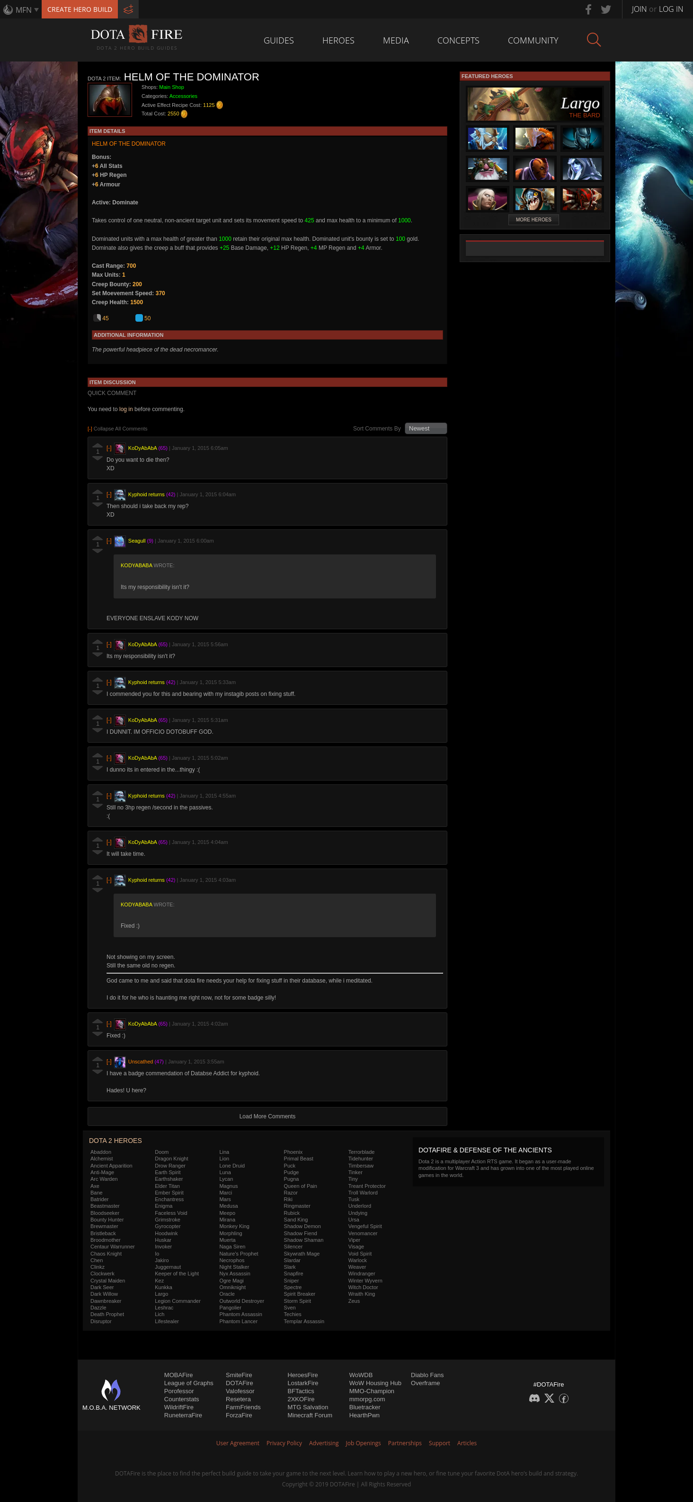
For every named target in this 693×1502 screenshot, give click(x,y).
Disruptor (101, 1321)
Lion (224, 1158)
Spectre (293, 1287)
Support (439, 1443)
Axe (94, 1186)
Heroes (338, 40)
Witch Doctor (363, 1287)
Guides (279, 40)
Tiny (353, 1179)
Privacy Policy (284, 1443)
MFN (24, 10)
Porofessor (179, 1391)
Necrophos (231, 1260)
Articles (467, 1443)
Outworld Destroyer (241, 1301)
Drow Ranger (170, 1165)
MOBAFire (178, 1375)
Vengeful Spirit (365, 1226)
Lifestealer (167, 1321)
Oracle (226, 1294)
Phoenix (293, 1152)
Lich (159, 1314)
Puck (289, 1165)
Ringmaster (297, 1206)
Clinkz (97, 1267)
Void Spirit (360, 1253)
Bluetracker (365, 1407)
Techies (293, 1314)
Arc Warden (104, 1179)
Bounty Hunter (107, 1219)
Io (157, 1253)
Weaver (357, 1267)
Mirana (227, 1219)
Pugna (291, 1179)
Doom (162, 1152)
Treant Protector (367, 1186)
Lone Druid (232, 1165)
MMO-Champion (371, 1391)
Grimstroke (167, 1219)
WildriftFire (179, 1407)
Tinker (355, 1172)
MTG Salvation (307, 1407)
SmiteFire (239, 1375)
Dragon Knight (171, 1158)
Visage (356, 1246)
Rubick (292, 1213)
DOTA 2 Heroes (115, 1140)
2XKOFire (300, 1399)
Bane (96, 1192)
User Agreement (237, 1443)
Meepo (227, 1213)
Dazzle (98, 1307)
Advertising (324, 1443)
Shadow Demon (302, 1226)
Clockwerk (102, 1273)
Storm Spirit (297, 1301)
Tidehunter (360, 1158)
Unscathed (140, 1062)
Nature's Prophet (238, 1253)
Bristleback (103, 1233)
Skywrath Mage (302, 1253)
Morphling (230, 1233)
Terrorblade (361, 1152)
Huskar (163, 1240)
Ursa (353, 1219)
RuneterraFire (183, 1415)
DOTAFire (239, 1383)
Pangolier (230, 1307)
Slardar (292, 1260)
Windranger (361, 1273)
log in (126, 409)
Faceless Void (171, 1213)
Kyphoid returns (146, 495)
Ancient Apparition (111, 1165)
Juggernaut (168, 1267)
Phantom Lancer (238, 1321)
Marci (225, 1192)
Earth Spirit (167, 1172)
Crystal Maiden (107, 1280)
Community (533, 40)
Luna (225, 1172)
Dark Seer (102, 1287)
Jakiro (162, 1260)
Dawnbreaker (105, 1301)
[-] (109, 448)
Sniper (291, 1280)
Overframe (425, 1383)
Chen (96, 1260)
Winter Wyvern (365, 1280)
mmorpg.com (367, 1399)
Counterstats (181, 1399)
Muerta (227, 1240)
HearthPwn (364, 1415)
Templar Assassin (304, 1321)
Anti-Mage (102, 1172)
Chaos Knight (106, 1253)
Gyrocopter (167, 1226)
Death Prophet (107, 1314)
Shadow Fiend (300, 1233)
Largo (161, 1294)
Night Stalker (234, 1267)
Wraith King (361, 1294)
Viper (354, 1240)
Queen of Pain (300, 1186)
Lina (224, 1152)
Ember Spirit (169, 1192)
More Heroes (533, 219)
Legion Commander (178, 1301)
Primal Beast (298, 1158)
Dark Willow (104, 1294)
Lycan (226, 1179)
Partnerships (405, 1443)
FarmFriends (243, 1407)
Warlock (357, 1260)
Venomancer (363, 1233)
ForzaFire (239, 1415)
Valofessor (240, 1391)
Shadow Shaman (304, 1240)
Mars (225, 1199)
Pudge (291, 1172)
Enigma (163, 1206)
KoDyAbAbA (142, 448)
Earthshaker (169, 1179)
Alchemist (101, 1158)
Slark (290, 1267)
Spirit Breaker (300, 1294)
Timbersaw (360, 1165)
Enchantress (169, 1199)
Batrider (99, 1199)
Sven (290, 1307)
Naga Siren (232, 1246)
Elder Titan (167, 1186)
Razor (291, 1192)
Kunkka (163, 1287)
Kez (159, 1280)
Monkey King (234, 1226)
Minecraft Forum (309, 1415)
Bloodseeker (104, 1213)
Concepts (458, 40)
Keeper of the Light (177, 1273)
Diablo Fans (427, 1375)
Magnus (228, 1186)
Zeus (354, 1301)
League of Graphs (188, 1383)
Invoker (163, 1246)
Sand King (296, 1219)
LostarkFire (302, 1383)
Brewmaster (104, 1226)
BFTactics (300, 1391)
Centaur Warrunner (112, 1246)
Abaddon (100, 1152)
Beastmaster (105, 1206)
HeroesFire (302, 1375)
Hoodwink (166, 1233)
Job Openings (363, 1443)
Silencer (293, 1246)
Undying (357, 1213)
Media (396, 40)
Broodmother (105, 1240)
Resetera (238, 1399)
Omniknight (232, 1287)
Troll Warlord (363, 1192)
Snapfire (293, 1273)
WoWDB (361, 1375)
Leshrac (164, 1307)
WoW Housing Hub (375, 1383)
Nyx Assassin (234, 1273)
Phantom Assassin (240, 1314)
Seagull (137, 541)
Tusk (353, 1199)
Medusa (228, 1206)
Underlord (359, 1206)
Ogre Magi (231, 1280)
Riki (288, 1199)
